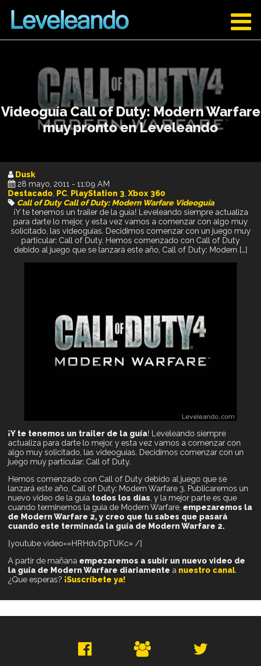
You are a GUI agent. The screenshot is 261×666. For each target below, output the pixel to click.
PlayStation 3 (98, 193)
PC (61, 193)
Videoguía (194, 202)
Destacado (30, 193)
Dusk (25, 174)
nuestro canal (206, 570)
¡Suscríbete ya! (95, 579)
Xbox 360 (146, 193)
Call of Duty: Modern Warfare (118, 202)
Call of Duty (39, 202)
